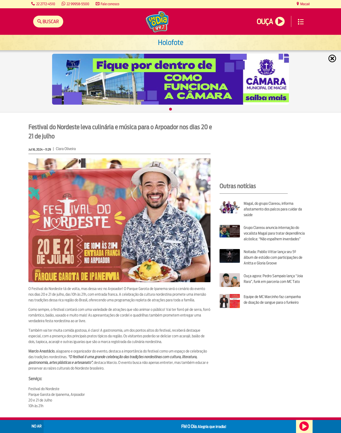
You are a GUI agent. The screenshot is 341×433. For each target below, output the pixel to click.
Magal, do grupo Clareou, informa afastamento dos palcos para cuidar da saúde (273, 209)
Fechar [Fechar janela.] (333, 58)
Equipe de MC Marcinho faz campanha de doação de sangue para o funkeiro (272, 300)
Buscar (50, 21)
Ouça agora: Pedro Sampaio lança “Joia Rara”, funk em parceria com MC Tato (273, 279)
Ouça (265, 22)
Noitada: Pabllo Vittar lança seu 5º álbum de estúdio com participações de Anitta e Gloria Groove (273, 257)
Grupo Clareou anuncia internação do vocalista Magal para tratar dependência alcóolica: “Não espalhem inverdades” (274, 233)
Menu (301, 21)
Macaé (305, 4)
